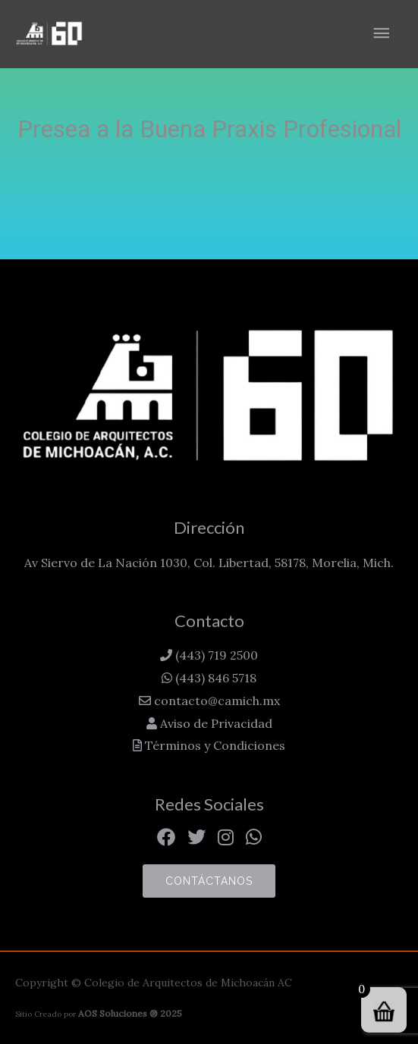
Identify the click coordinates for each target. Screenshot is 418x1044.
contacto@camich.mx (215, 700)
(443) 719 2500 (215, 655)
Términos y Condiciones (213, 745)
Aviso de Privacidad (214, 723)
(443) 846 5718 (214, 677)
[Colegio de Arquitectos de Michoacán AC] (49, 34)
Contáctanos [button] (209, 881)
